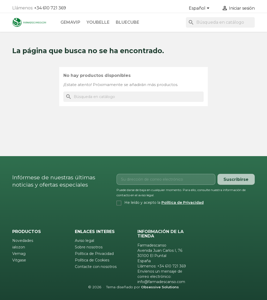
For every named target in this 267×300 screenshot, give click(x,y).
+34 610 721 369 (50, 7)
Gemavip (70, 22)
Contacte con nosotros (96, 266)
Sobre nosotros (88, 247)
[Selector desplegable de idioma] (200, 8)
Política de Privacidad (182, 202)
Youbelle (98, 22)
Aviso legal (84, 240)
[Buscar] (220, 22)
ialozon (18, 247)
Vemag (19, 253)
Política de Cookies (92, 260)
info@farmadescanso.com (161, 281)
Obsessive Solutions (160, 287)
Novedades (22, 240)
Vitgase (19, 260)
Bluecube (127, 22)
